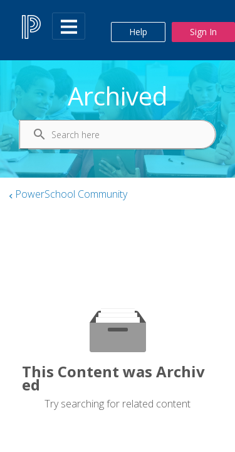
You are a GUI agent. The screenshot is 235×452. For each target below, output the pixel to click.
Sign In (203, 32)
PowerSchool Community (71, 194)
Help (138, 32)
